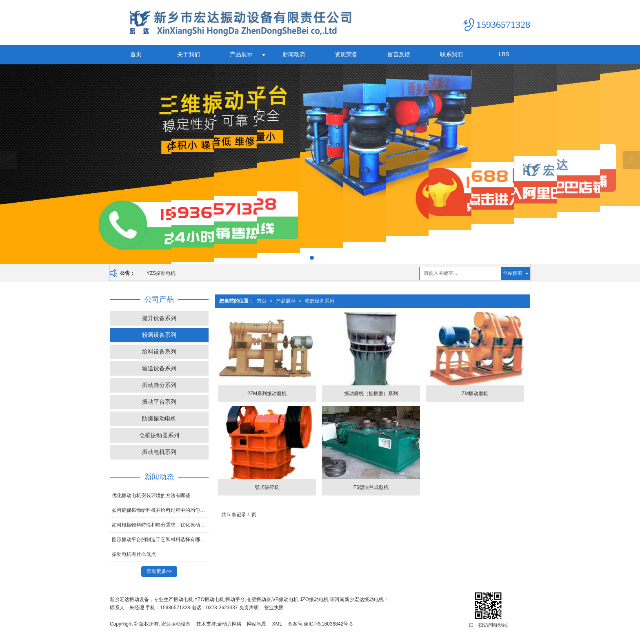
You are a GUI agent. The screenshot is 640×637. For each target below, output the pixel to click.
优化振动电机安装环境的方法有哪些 (151, 495)
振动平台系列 (159, 401)
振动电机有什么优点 (134, 554)
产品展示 (241, 54)
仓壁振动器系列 (159, 435)
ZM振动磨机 (475, 393)
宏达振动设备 (176, 624)
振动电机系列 (159, 452)
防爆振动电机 (159, 418)
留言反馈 (398, 54)
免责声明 (249, 607)
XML (277, 624)
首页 (136, 54)
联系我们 (451, 54)
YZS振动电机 (161, 273)
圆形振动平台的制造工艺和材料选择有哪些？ (160, 539)
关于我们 (188, 54)
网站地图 (257, 624)
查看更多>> (159, 571)
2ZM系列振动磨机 (267, 393)
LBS (503, 54)
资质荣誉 (346, 54)
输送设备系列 (159, 368)
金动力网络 (229, 624)
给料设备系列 (159, 351)
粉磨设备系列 (319, 301)
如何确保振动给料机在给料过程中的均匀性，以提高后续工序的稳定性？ (160, 510)
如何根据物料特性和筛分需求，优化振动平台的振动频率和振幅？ (160, 525)
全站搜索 (512, 273)
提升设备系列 (159, 318)
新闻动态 (293, 54)
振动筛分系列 (159, 385)
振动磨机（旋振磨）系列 (371, 393)
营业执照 (274, 607)
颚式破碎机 (267, 487)
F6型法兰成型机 (371, 487)
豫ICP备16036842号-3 (328, 624)
